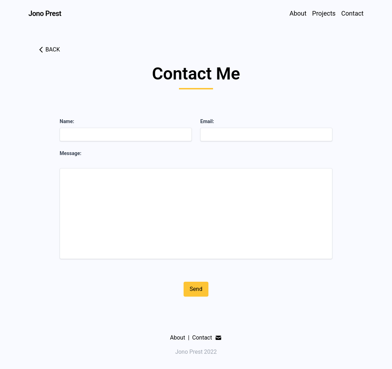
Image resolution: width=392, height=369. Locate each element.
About (297, 13)
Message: (70, 153)
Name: (67, 121)
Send (196, 289)
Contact (352, 13)
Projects (324, 13)
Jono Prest (44, 13)
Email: (207, 121)
